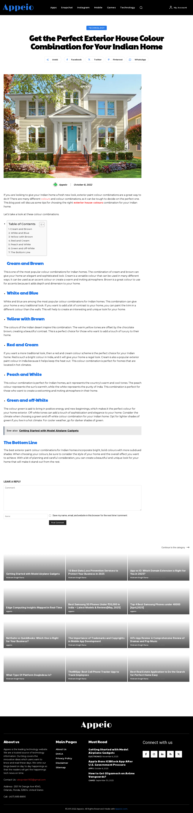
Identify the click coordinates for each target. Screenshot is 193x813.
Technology (96, 28)
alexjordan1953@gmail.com (31, 779)
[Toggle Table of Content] (40, 224)
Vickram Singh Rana (15, 577)
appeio (63, 184)
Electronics (95, 756)
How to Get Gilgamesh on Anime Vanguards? (112, 774)
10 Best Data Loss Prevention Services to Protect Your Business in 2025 (93, 572)
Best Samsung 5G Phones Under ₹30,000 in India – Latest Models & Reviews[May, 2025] (94, 606)
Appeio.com (121, 809)
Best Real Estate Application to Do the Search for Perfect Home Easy (157, 673)
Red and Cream (20, 240)
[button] (141, 8)
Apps (91, 768)
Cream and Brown (21, 229)
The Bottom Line (20, 252)
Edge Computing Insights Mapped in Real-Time (34, 607)
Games (92, 780)
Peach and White (21, 244)
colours (45, 198)
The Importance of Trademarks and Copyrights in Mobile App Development (96, 640)
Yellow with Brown (22, 236)
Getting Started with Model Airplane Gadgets (33, 573)
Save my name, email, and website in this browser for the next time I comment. (90, 515)
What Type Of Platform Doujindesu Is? (28, 674)
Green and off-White (23, 248)
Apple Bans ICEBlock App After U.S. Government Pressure (111, 762)
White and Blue (20, 232)
